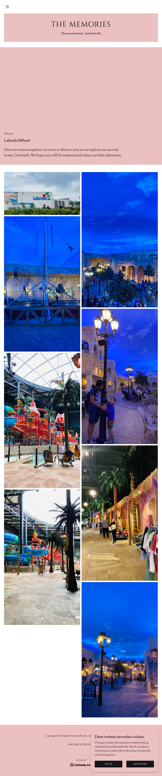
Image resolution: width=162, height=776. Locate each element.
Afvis (108, 764)
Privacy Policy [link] (81, 744)
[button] (7, 6)
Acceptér (140, 764)
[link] (81, 26)
